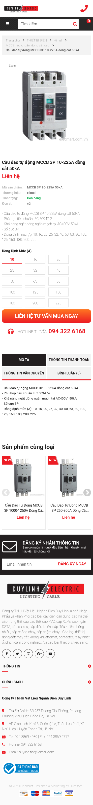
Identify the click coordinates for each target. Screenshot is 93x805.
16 (35, 259)
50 (12, 281)
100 (12, 292)
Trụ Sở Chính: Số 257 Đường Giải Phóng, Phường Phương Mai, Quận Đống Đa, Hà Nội (41, 713)
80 (58, 281)
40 (58, 270)
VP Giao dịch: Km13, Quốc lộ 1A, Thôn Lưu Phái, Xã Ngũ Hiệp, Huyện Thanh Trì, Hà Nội (43, 726)
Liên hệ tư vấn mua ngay (46, 316)
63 (35, 281)
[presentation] (6, 492)
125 (35, 292)
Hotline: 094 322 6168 (22, 744)
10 (12, 259)
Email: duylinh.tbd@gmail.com (28, 752)
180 (12, 303)
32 (35, 270)
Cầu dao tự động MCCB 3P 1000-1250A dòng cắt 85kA (23, 508)
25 (12, 270)
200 (35, 303)
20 (58, 259)
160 (58, 292)
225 (58, 303)
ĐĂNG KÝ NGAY (72, 564)
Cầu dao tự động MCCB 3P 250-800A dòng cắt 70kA (69, 508)
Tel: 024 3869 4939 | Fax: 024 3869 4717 (35, 737)
